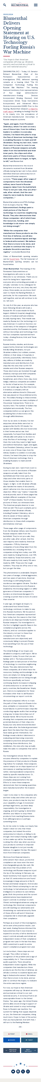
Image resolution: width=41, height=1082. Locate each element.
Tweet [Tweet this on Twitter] (29, 1040)
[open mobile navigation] (36, 5)
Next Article (28, 1050)
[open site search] (4, 5)
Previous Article (13, 1050)
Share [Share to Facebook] (11, 1040)
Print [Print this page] (11, 1034)
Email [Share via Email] (29, 1034)
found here (14, 259)
